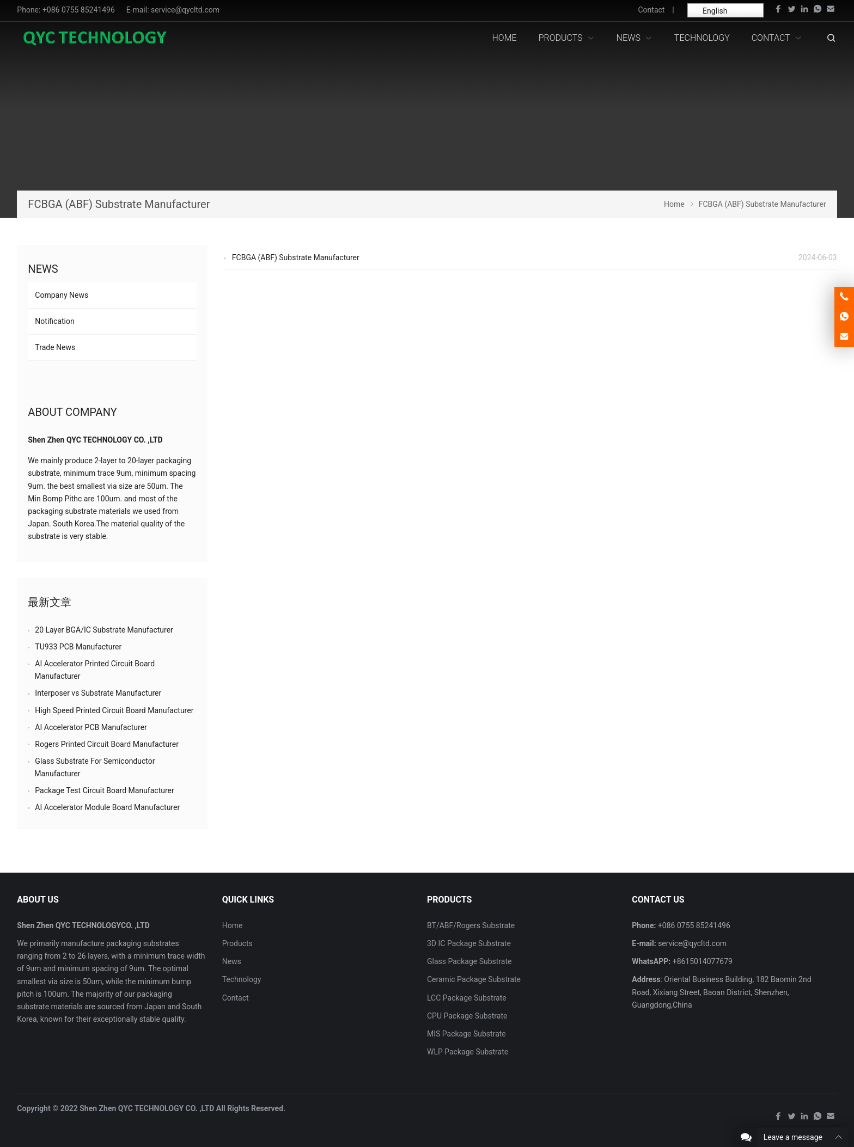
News (43, 268)
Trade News (55, 347)
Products (237, 943)
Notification (54, 321)
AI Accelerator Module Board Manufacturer (107, 807)
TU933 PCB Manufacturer (78, 646)
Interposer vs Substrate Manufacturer (98, 693)
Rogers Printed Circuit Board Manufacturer (107, 744)
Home (232, 925)
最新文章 (49, 602)
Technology (241, 979)
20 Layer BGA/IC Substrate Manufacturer (104, 629)
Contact (651, 9)
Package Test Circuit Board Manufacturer (104, 790)
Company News (61, 295)
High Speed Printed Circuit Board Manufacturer (114, 710)
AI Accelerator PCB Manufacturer (91, 727)
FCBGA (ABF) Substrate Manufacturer (295, 257)
